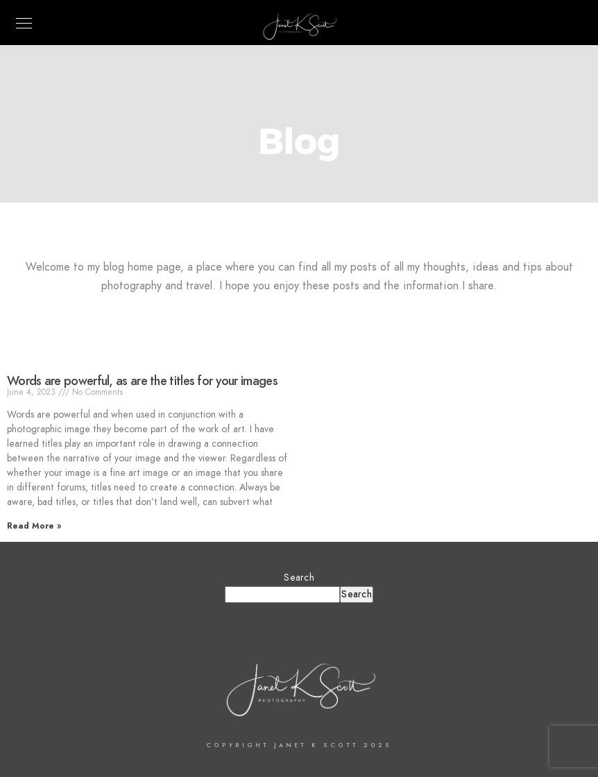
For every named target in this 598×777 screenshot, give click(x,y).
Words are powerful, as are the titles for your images (142, 380)
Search (299, 577)
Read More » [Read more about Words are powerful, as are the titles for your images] (34, 525)
